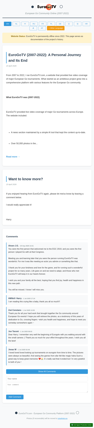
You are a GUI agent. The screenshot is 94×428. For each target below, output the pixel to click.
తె (33, 28)
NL (16, 24)
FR (42, 24)
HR (86, 24)
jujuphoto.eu (62, 420)
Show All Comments (47, 371)
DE (60, 24)
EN (7, 24)
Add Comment (15, 398)
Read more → (13, 156)
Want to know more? (25, 179)
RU (34, 24)
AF (42, 28)
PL (51, 24)
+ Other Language (56, 28)
